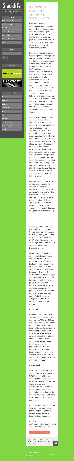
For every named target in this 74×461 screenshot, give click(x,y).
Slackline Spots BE (7, 39)
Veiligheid (45, 432)
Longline (4, 111)
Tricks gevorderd (7, 126)
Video (4, 129)
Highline (4, 104)
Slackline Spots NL (7, 35)
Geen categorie (6, 100)
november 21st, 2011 (38, 440)
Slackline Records (7, 31)
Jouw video (5, 108)
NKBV (50, 427)
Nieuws (4, 115)
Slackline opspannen (8, 24)
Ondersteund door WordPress (34, 454)
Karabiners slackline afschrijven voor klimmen (39, 12)
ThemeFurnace (30, 456)
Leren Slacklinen (7, 28)
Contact (4, 42)
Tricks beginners (7, 122)
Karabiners (34, 432)
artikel (35, 405)
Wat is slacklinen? (7, 20)
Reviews (4, 118)
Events (4, 97)
